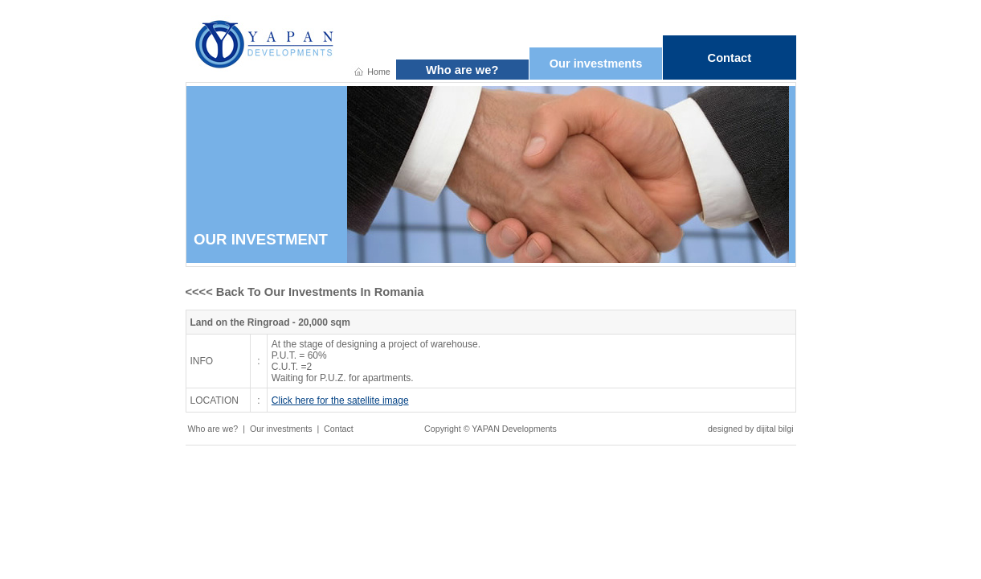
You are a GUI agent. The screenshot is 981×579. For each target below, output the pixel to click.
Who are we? (462, 70)
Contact (730, 57)
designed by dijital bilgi (751, 428)
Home (378, 71)
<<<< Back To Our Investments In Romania (305, 291)
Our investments (596, 63)
